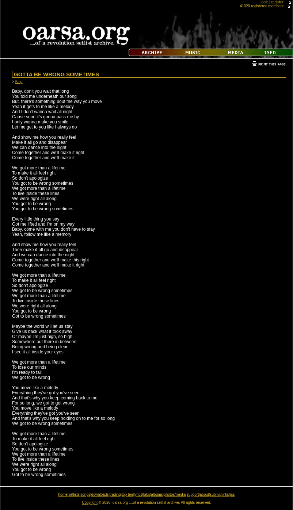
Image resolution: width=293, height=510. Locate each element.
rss (232, 494)
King (19, 82)
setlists (74, 494)
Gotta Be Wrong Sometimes (56, 74)
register (277, 2)
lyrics (138, 494)
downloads (100, 494)
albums (157, 494)
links (225, 494)
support (193, 494)
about (204, 494)
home (63, 494)
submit (215, 494)
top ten (127, 494)
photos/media (175, 494)
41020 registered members (262, 6)
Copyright (90, 503)
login (264, 2)
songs (85, 494)
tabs (146, 494)
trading (115, 494)
